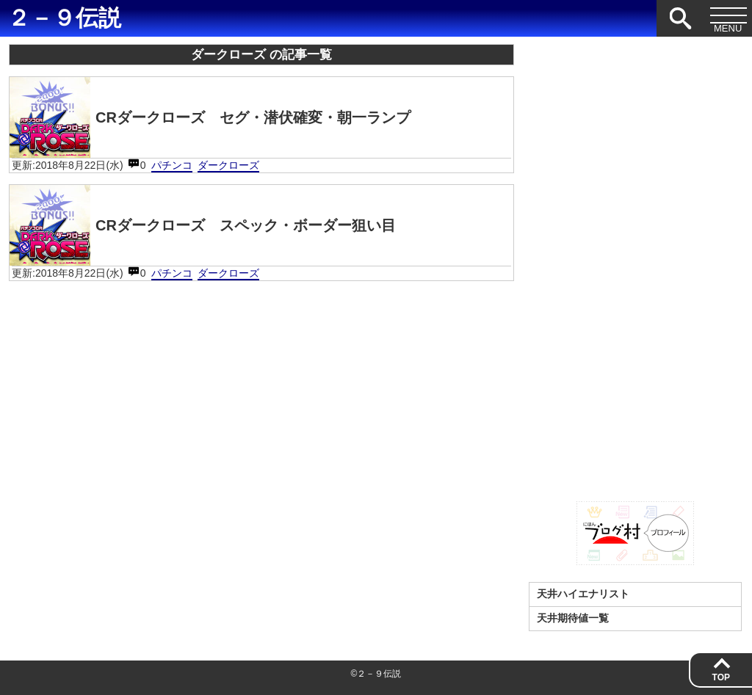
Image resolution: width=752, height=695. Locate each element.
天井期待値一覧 (573, 618)
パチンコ (171, 165)
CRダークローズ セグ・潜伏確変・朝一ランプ (210, 117)
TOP (721, 677)
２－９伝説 (64, 18)
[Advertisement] (635, 264)
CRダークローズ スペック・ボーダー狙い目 (203, 225)
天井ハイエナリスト (583, 594)
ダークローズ (228, 165)
